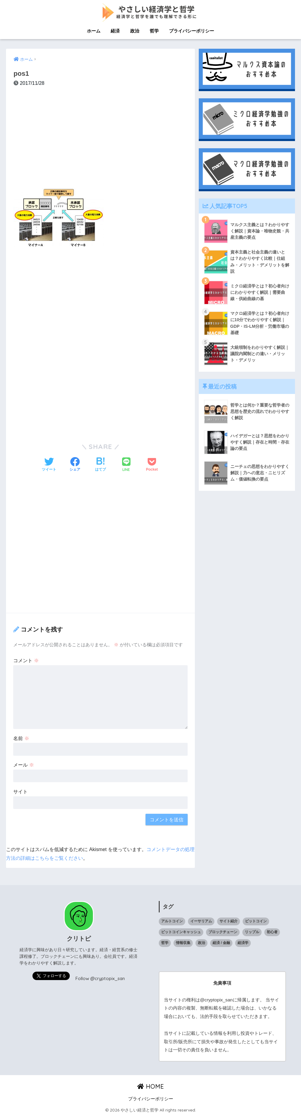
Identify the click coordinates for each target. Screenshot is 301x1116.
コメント (26, 660)
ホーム (93, 30)
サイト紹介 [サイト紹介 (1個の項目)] (229, 921)
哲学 (154, 30)
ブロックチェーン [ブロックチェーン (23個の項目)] (222, 932)
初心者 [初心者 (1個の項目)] (272, 932)
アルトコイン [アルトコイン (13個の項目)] (172, 921)
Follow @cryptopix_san (100, 978)
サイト (20, 791)
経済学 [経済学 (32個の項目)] (243, 942)
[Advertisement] (100, 140)
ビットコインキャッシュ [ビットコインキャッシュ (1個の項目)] (181, 932)
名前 (21, 737)
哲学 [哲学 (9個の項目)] (164, 942)
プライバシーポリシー (191, 30)
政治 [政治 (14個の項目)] (201, 942)
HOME (150, 1086)
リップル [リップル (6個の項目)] (252, 932)
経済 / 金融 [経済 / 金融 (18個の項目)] (221, 942)
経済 (115, 30)
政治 (134, 30)
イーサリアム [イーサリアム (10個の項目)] (201, 921)
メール (23, 764)
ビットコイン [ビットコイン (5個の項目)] (256, 921)
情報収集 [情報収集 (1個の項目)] (183, 942)
